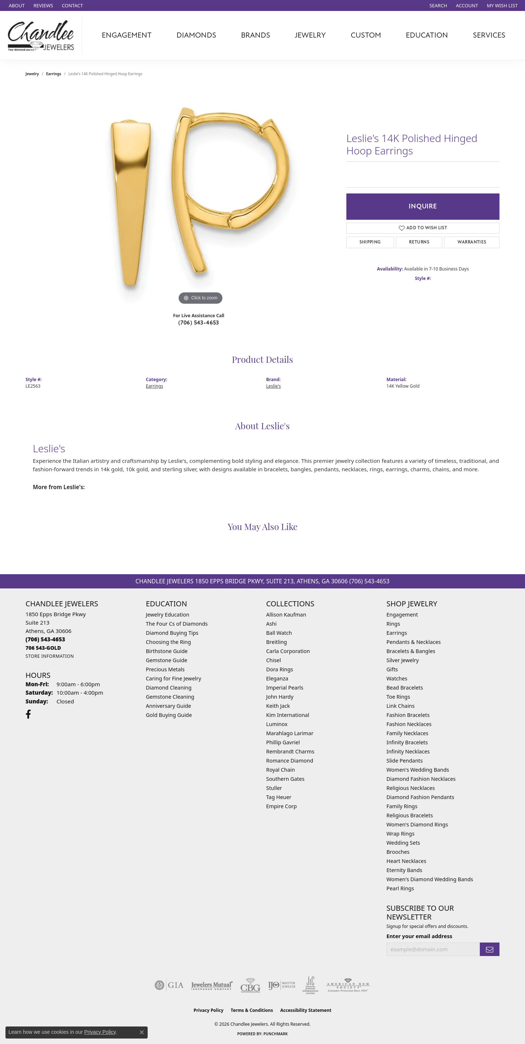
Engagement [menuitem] (402, 614)
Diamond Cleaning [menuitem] (168, 687)
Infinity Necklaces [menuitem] (408, 751)
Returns (419, 242)
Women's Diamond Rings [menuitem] (417, 824)
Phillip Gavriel (283, 742)
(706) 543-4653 (198, 322)
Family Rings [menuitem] (401, 806)
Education (427, 35)
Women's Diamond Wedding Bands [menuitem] (429, 879)
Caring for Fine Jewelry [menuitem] (173, 678)
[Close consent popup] (142, 1032)
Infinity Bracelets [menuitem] (407, 742)
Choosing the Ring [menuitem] (168, 641)
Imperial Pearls (284, 687)
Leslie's (273, 386)
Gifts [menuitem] (392, 669)
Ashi (271, 623)
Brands (255, 35)
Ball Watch (279, 632)
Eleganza (277, 678)
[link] (16, 5)
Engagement (127, 35)
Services (489, 35)
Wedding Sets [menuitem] (403, 842)
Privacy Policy (208, 1010)
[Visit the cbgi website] (250, 985)
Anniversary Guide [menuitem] (168, 705)
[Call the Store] (45, 639)
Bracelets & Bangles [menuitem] (410, 651)
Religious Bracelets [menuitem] (409, 815)
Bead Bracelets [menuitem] (404, 687)
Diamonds (196, 35)
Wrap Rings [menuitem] (400, 833)
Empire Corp (281, 806)
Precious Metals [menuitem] (165, 669)
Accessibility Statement (305, 1010)
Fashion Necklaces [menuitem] (409, 724)
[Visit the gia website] (169, 985)
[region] (200, 197)
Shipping (370, 242)
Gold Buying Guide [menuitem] (169, 714)
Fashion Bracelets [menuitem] (407, 714)
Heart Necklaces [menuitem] (406, 860)
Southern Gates (285, 778)
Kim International (287, 714)
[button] (437, 5)
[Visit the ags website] (348, 985)
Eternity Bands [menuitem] (404, 870)
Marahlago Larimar (290, 733)
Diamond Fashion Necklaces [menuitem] (421, 778)
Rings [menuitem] (393, 623)
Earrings (53, 73)
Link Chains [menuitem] (400, 705)
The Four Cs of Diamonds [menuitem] (177, 623)
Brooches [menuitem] (397, 851)
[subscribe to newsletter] (489, 949)
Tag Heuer (278, 797)
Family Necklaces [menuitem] (407, 733)
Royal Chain (280, 769)
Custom (366, 35)
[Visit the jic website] (310, 985)
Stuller (274, 787)
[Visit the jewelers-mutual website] (212, 985)
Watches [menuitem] (396, 678)
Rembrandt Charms (290, 751)
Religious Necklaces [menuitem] (410, 787)
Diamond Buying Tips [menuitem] (172, 632)
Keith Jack (278, 705)
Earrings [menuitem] (396, 632)
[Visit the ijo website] (281, 985)
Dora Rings (279, 669)
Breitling (276, 641)
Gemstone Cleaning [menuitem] (170, 696)
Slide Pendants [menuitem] (404, 760)
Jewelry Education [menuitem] (167, 614)
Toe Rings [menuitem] (398, 696)
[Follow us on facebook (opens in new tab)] (28, 714)
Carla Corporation (288, 651)
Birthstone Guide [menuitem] (167, 651)
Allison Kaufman (286, 614)
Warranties (472, 242)
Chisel (273, 660)
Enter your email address (419, 936)
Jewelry (310, 35)
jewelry (32, 73)
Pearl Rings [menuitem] (400, 888)
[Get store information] (50, 656)
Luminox (277, 724)
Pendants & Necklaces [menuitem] (413, 641)
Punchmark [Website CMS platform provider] (276, 1033)
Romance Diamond (289, 760)
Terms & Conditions (252, 1010)
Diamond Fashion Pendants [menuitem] (420, 797)
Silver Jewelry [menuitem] (402, 660)
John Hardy (279, 696)
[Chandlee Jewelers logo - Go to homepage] (43, 35)
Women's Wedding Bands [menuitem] (417, 769)
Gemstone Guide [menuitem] (166, 660)
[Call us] (43, 647)
